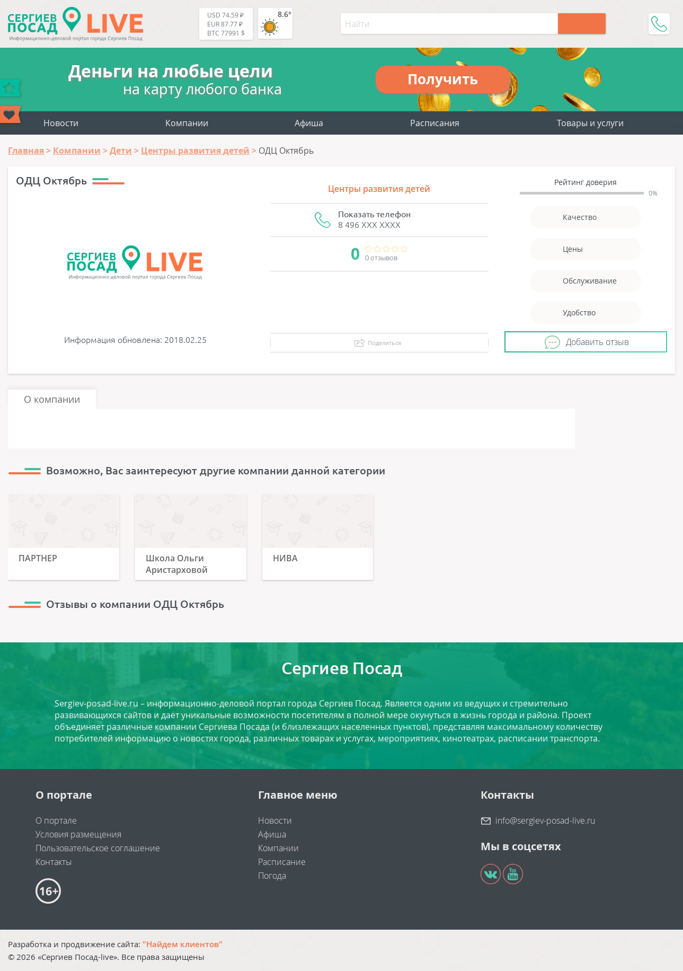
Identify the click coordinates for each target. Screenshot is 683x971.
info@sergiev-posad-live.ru (545, 820)
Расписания (434, 123)
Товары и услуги (590, 123)
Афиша (309, 123)
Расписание (282, 862)
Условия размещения (78, 834)
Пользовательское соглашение (98, 848)
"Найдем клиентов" (183, 944)
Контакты (54, 862)
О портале (56, 820)
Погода (272, 875)
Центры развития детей (379, 189)
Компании (186, 123)
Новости (60, 123)
